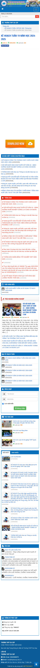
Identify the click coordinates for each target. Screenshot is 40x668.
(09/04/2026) (16, 225)
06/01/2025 (12, 43)
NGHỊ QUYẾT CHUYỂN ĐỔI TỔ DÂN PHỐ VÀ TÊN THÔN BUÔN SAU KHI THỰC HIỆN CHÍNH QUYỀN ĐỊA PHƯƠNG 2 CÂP (19, 179)
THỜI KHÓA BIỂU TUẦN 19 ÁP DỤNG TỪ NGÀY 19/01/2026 (20, 289)
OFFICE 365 (20, 28)
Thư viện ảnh (8, 417)
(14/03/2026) (9, 259)
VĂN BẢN (7, 546)
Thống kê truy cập (10, 618)
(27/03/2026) (17, 232)
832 (21, 443)
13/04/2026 (16, 317)
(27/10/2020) (14, 459)
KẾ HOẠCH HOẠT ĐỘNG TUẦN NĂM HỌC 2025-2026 (20, 359)
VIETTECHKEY (28, 666)
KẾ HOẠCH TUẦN (10, 28)
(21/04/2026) (14, 468)
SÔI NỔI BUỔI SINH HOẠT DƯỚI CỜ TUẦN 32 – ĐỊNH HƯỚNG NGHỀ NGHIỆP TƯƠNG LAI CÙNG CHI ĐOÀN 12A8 (18, 167)
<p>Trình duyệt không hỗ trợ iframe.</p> (20, 94)
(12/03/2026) (20, 272)
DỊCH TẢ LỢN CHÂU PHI (13, 550)
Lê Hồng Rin (7, 317)
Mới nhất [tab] (6, 452)
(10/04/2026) (11, 217)
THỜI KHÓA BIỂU (9, 284)
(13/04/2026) (19, 204)
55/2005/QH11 (9, 575)
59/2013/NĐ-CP (10, 568)
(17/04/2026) (5, 480)
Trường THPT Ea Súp (11, 23)
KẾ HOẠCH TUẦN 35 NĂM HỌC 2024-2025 (18, 365)
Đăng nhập (8, 389)
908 (21, 425)
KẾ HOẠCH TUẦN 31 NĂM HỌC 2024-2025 (18, 381)
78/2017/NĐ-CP (10, 557)
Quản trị (4, 43)
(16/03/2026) (5, 245)
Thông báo (28, 28)
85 (28, 317)
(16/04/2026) (14, 489)
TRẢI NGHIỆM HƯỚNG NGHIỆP (14, 299)
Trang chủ (6, 26)
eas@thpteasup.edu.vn (14, 659)
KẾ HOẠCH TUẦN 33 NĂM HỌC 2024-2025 (18, 375)
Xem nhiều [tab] (15, 452)
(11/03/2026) (23, 278)
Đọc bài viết (5, 45)
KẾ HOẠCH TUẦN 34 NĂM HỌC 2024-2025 (18, 370)
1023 (21, 432)
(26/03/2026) (30, 238)
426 (25, 43)
